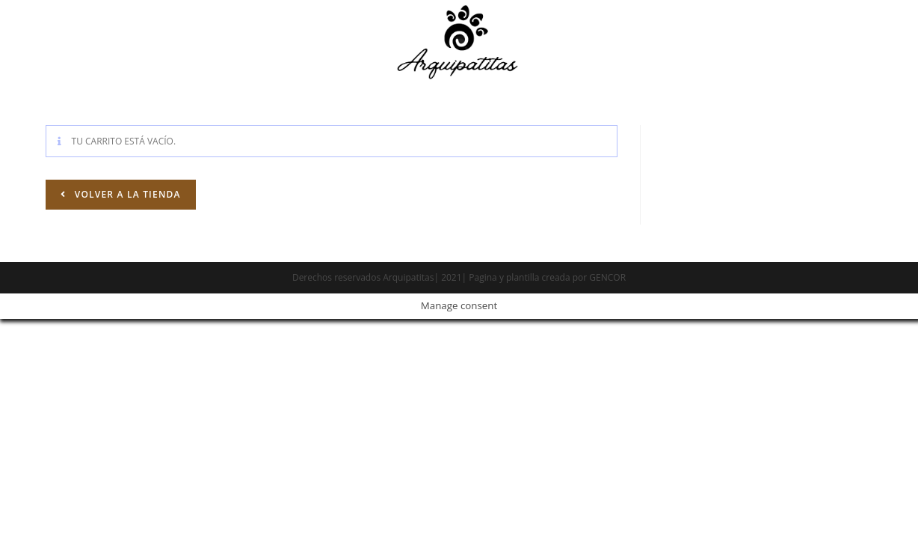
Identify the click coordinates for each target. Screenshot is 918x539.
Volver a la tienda (125, 202)
